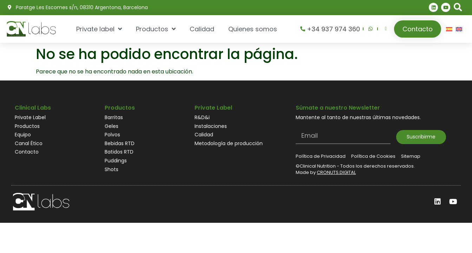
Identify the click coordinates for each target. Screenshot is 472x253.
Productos (156, 28)
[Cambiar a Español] (449, 29)
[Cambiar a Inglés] (459, 29)
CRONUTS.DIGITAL (336, 172)
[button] (458, 7)
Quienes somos (252, 29)
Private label (99, 28)
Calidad (202, 29)
